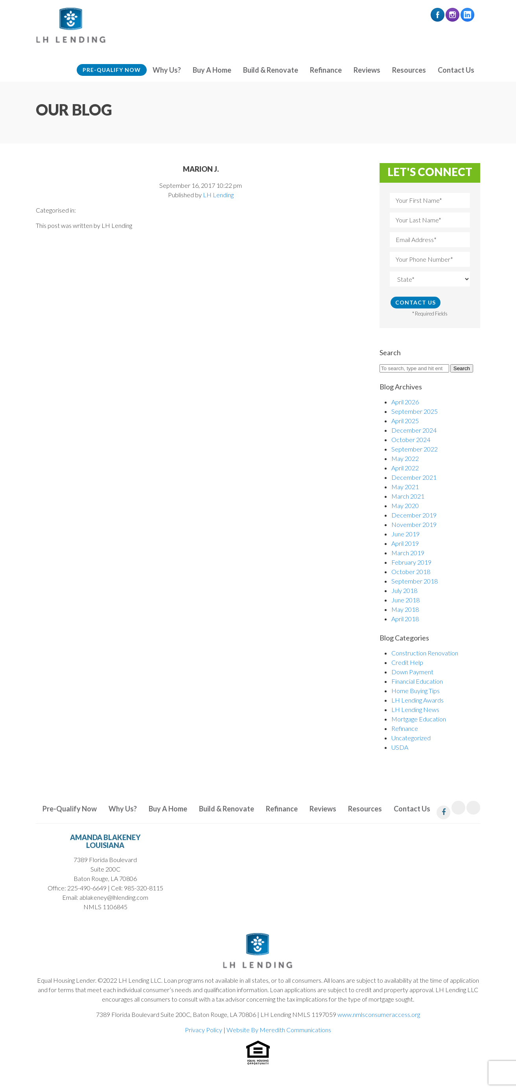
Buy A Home (212, 70)
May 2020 (405, 505)
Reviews (367, 70)
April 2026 (405, 402)
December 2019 (414, 515)
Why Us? (167, 70)
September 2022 (414, 449)
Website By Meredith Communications (279, 1029)
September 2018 (414, 581)
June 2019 (405, 534)
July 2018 (404, 590)
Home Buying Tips (415, 690)
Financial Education (417, 681)
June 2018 (405, 600)
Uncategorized (411, 737)
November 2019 (414, 524)
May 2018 (405, 609)
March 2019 (407, 552)
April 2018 (405, 618)
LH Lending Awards (417, 700)
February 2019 (411, 562)
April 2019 (405, 543)
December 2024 (414, 430)
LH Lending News (415, 709)
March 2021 (407, 496)
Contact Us (456, 70)
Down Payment (412, 671)
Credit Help (407, 662)
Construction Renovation (424, 653)
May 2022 (405, 458)
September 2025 (414, 411)
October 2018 (410, 571)
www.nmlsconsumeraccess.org (378, 1014)
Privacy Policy (203, 1029)
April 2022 (405, 468)
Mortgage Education (418, 719)
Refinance (326, 70)
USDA (399, 747)
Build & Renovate (270, 70)
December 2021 (414, 477)
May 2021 (405, 486)
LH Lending (218, 194)
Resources (409, 70)
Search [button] (461, 368)
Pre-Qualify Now (112, 69)
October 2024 (410, 439)
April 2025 (405, 420)
